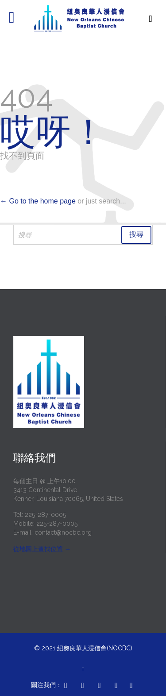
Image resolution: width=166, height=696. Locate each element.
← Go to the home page (38, 201)
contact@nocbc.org (63, 532)
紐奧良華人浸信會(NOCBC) (94, 648)
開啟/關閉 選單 (16, 18)
